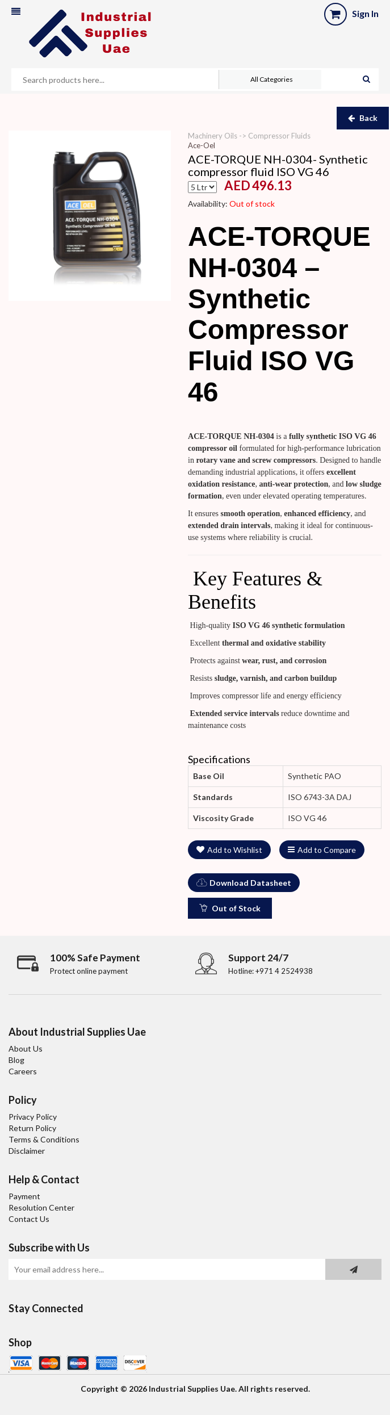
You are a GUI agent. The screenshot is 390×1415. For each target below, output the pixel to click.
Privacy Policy (33, 1116)
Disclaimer (27, 1151)
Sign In (365, 13)
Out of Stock (230, 908)
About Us (26, 1048)
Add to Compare (322, 850)
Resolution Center (41, 1207)
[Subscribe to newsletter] (353, 1269)
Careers (23, 1071)
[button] (15, 11)
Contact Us (29, 1219)
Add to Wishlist (229, 850)
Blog (16, 1060)
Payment (24, 1196)
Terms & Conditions (44, 1139)
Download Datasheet (243, 882)
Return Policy (32, 1128)
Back (363, 118)
